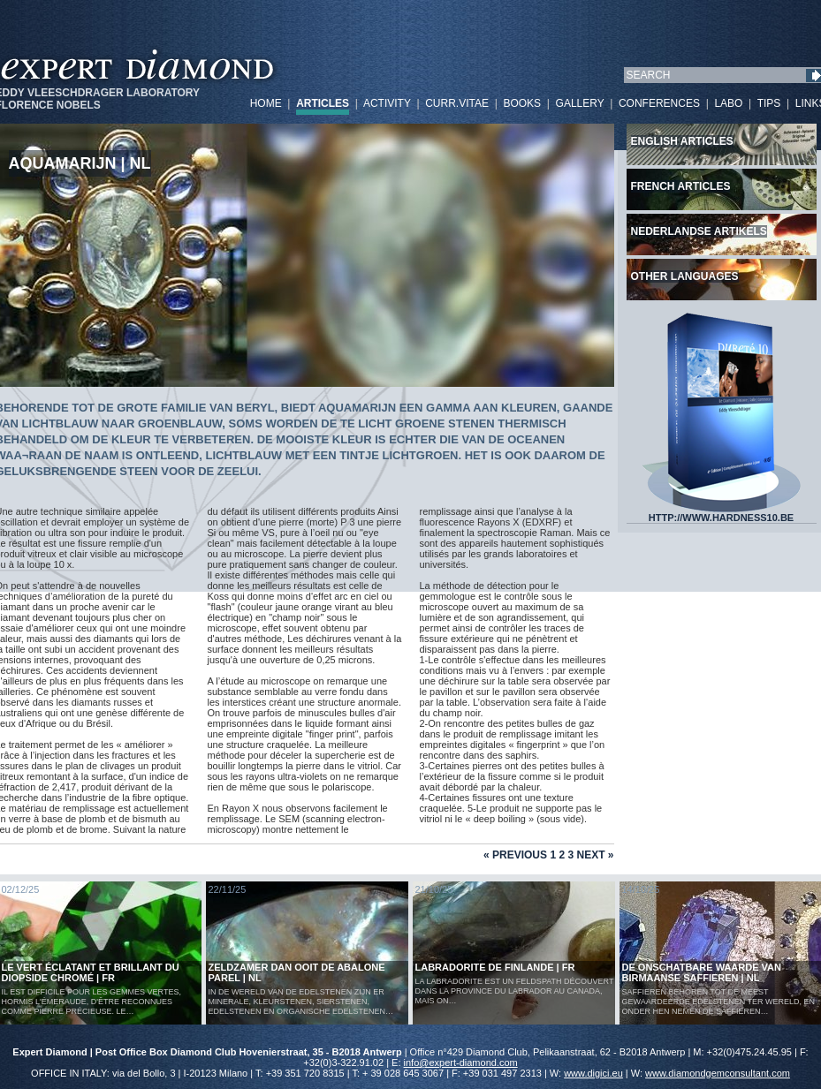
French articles (681, 186)
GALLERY (580, 103)
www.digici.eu (593, 1073)
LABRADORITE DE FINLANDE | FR (495, 967)
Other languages (685, 276)
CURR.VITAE (457, 103)
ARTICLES (322, 103)
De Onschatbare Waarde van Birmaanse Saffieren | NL (702, 972)
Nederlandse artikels (699, 231)
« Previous (515, 855)
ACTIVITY (387, 103)
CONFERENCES (659, 103)
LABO (728, 103)
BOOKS (522, 103)
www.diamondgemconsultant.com (717, 1073)
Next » (594, 855)
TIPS (769, 103)
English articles (682, 141)
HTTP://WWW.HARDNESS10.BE (721, 513)
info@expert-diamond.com (461, 1062)
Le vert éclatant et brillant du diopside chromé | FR (90, 972)
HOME (266, 103)
